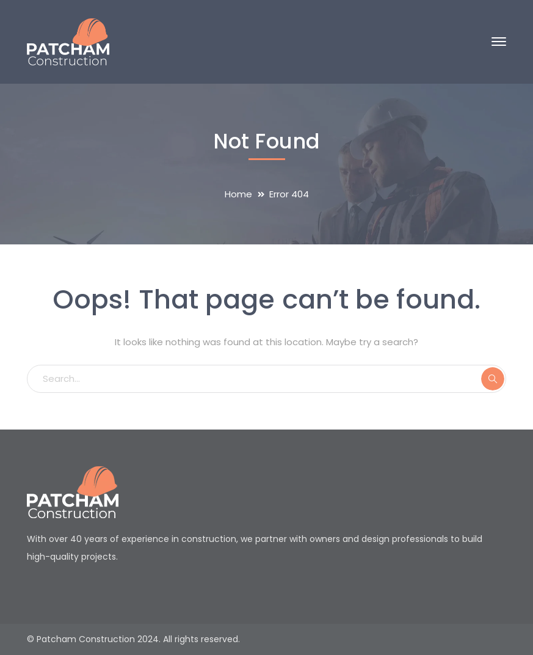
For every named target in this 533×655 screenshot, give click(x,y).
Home (238, 194)
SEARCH (492, 378)
